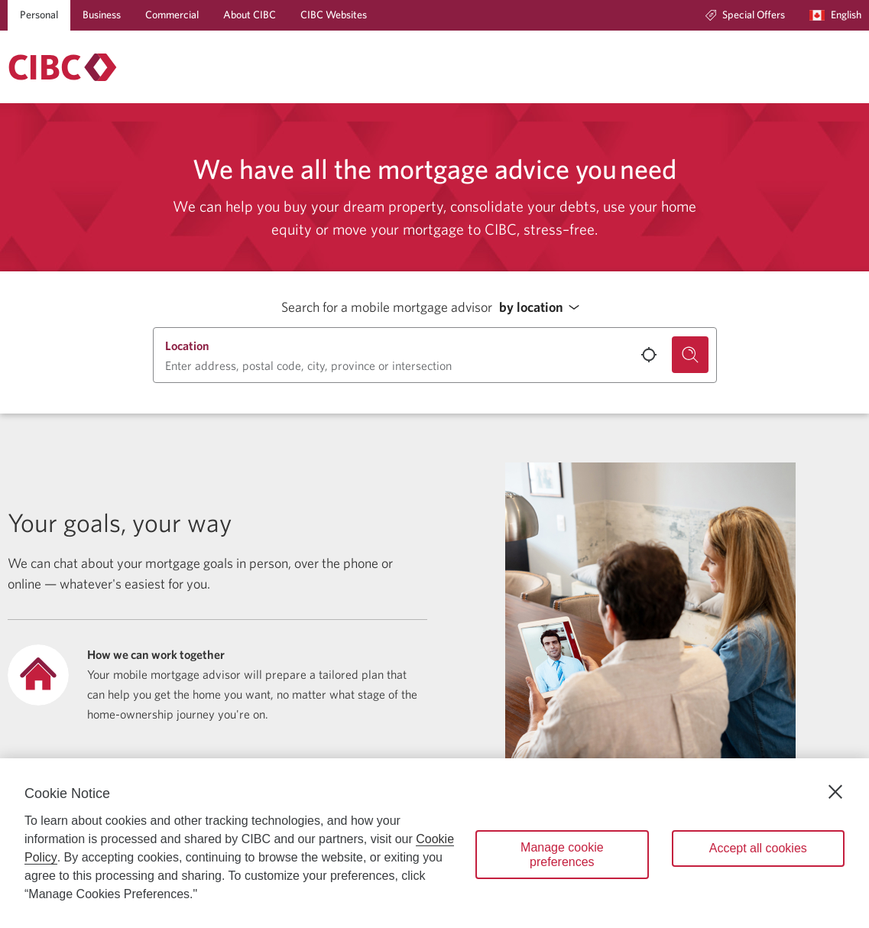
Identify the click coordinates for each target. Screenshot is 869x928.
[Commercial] (172, 15)
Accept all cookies (758, 848)
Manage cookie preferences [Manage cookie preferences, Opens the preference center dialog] (562, 854)
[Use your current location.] (649, 354)
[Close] (835, 792)
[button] (543, 307)
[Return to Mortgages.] (63, 67)
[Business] (101, 15)
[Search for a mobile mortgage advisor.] (690, 354)
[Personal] (39, 15)
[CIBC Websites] (333, 15)
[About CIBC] (249, 15)
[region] (434, 843)
